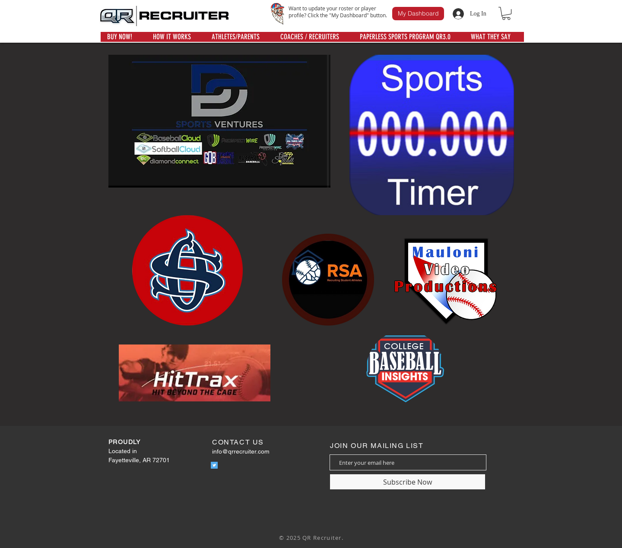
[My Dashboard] (418, 13)
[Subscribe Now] (408, 482)
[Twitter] (214, 465)
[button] (506, 13)
